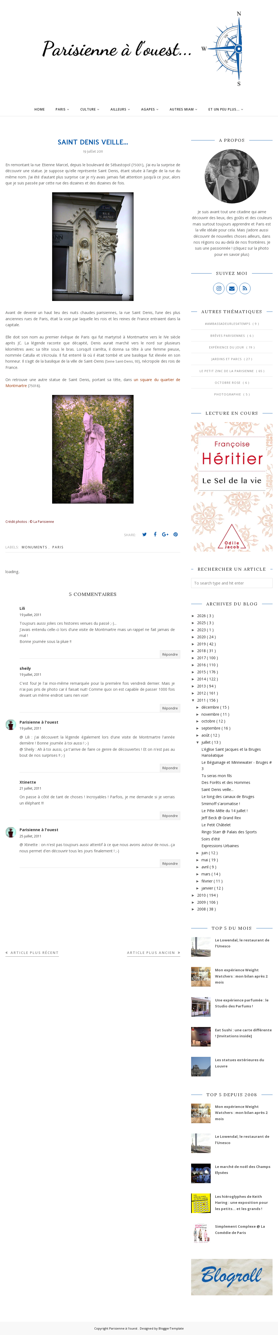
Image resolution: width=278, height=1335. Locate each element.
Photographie (228, 394)
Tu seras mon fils (216, 775)
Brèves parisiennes (228, 336)
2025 (202, 622)
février (207, 881)
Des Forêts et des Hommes (225, 782)
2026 (202, 615)
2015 (202, 671)
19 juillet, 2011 (31, 614)
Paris (58, 547)
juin (205, 852)
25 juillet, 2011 (31, 836)
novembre (210, 714)
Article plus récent (34, 952)
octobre (208, 721)
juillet (206, 742)
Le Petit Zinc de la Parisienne (227, 371)
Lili (22, 608)
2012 (202, 693)
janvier (207, 888)
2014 (202, 678)
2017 (202, 657)
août (206, 735)
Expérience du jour (227, 347)
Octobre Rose (228, 383)
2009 (202, 902)
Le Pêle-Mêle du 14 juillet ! (224, 810)
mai (205, 859)
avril (205, 866)
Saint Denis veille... (217, 789)
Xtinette (28, 782)
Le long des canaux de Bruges (227, 796)
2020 (202, 636)
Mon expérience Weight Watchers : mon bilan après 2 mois (241, 976)
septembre (211, 728)
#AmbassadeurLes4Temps (228, 324)
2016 (202, 664)
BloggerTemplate (171, 1328)
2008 (202, 909)
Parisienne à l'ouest (39, 722)
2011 (202, 700)
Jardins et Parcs (227, 359)
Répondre (170, 654)
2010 (202, 895)
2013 (202, 686)
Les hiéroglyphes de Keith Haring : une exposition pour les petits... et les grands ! (241, 1202)
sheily (25, 668)
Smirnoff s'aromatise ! (220, 803)
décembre (210, 707)
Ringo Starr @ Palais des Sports (229, 831)
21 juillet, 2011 (31, 788)
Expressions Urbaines (220, 845)
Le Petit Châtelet (216, 824)
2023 (202, 629)
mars (206, 874)
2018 (202, 650)
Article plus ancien (151, 952)
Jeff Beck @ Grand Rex (221, 817)
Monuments (35, 547)
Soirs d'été (210, 838)
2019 (202, 643)
